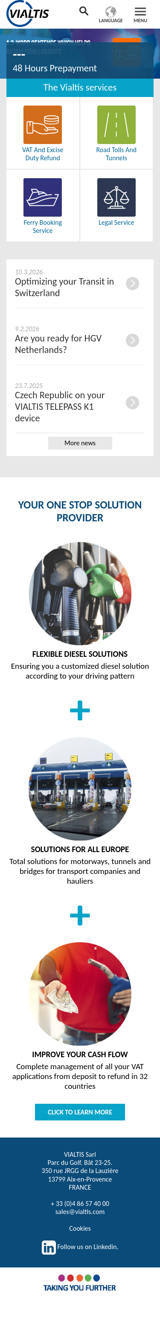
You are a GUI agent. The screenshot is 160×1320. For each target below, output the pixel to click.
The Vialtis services (80, 87)
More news (80, 443)
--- (19, 54)
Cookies (80, 1228)
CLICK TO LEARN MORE (80, 1112)
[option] (80, 52)
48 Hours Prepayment (55, 68)
